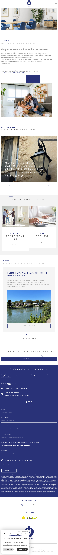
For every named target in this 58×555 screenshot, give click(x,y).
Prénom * (6, 417)
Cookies (51, 551)
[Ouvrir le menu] (56, 4)
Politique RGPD (44, 551)
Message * (6, 450)
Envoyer (9, 470)
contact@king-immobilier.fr (16, 388)
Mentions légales (24, 551)
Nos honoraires (8, 551)
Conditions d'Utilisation (39, 491)
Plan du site (16, 551)
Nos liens (37, 551)
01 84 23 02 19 (10, 384)
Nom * (4, 409)
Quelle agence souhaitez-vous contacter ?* (21, 442)
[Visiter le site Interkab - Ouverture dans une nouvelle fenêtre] (23, 517)
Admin (32, 551)
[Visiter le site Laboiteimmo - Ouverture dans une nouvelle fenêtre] (29, 547)
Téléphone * (7, 434)
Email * (4, 426)
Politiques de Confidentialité (25, 491)
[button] (48, 185)
